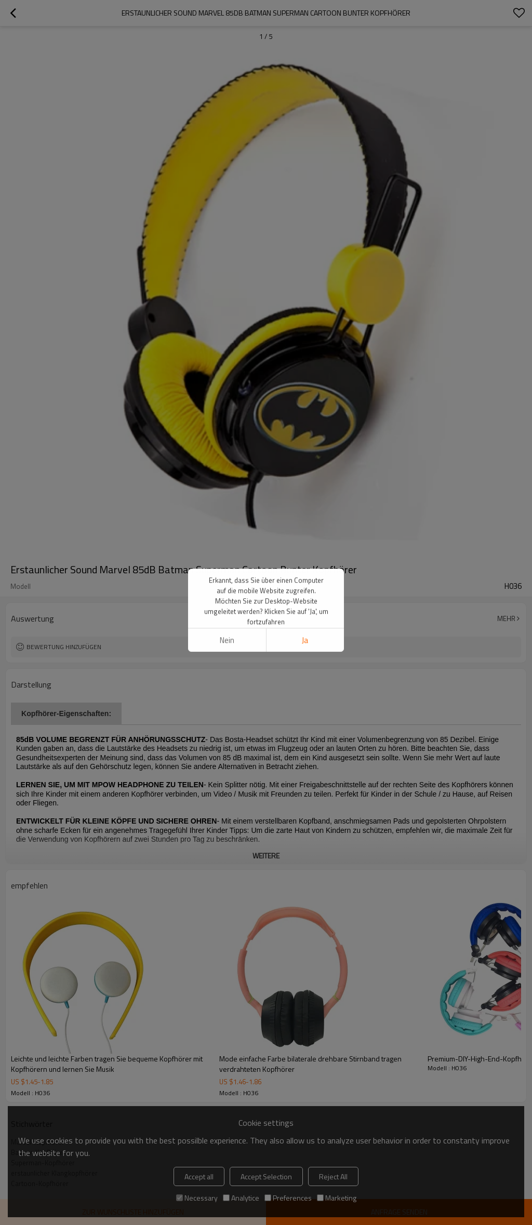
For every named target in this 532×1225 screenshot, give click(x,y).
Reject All (333, 1176)
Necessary (197, 1197)
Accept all (199, 1176)
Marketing (336, 1197)
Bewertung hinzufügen (63, 647)
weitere (266, 855)
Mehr (506, 618)
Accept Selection (266, 1176)
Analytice (241, 1197)
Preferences (288, 1197)
